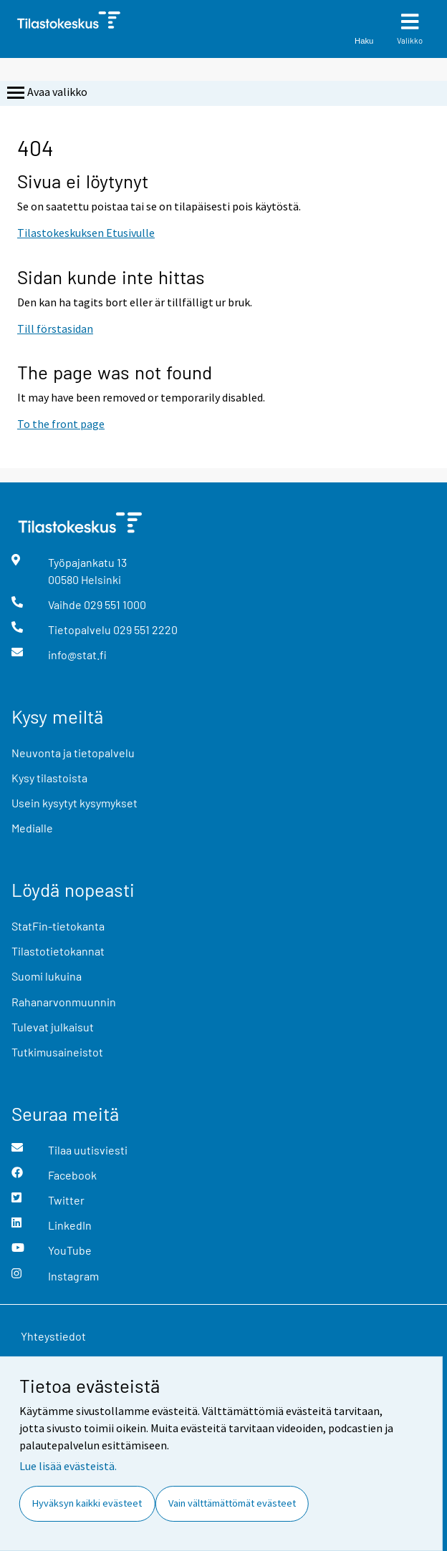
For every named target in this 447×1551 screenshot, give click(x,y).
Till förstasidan (55, 328)
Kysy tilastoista (49, 777)
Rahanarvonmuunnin (63, 1001)
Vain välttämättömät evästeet (232, 1503)
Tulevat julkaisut (52, 1027)
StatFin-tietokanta (58, 926)
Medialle (32, 828)
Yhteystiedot (53, 1336)
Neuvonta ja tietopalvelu (73, 752)
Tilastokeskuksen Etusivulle (86, 232)
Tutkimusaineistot (57, 1052)
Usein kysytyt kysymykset (74, 802)
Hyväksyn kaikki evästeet (87, 1503)
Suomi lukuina (46, 976)
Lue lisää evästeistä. (68, 1466)
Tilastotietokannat (58, 951)
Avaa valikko (45, 93)
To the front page (61, 424)
